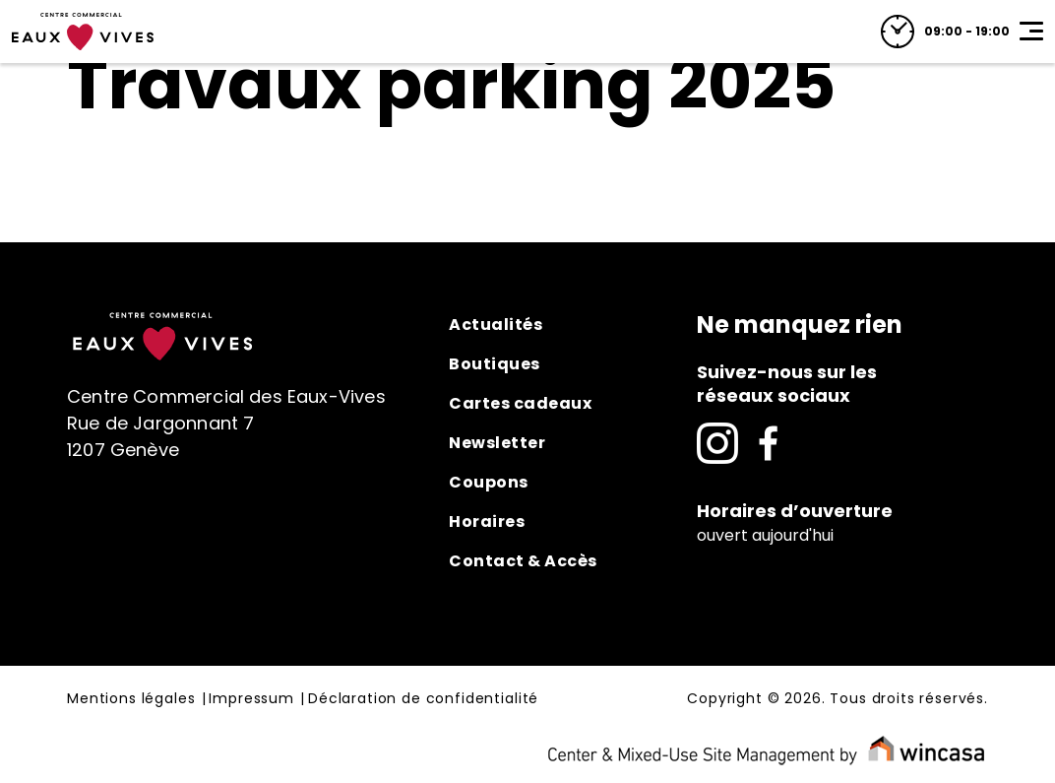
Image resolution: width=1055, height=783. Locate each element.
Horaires (487, 521)
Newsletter (497, 442)
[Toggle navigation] (1031, 31)
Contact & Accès (523, 561)
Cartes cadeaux (520, 403)
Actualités (495, 324)
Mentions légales (131, 699)
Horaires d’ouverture (795, 510)
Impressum (251, 699)
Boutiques (494, 364)
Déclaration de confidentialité (423, 699)
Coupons (488, 482)
